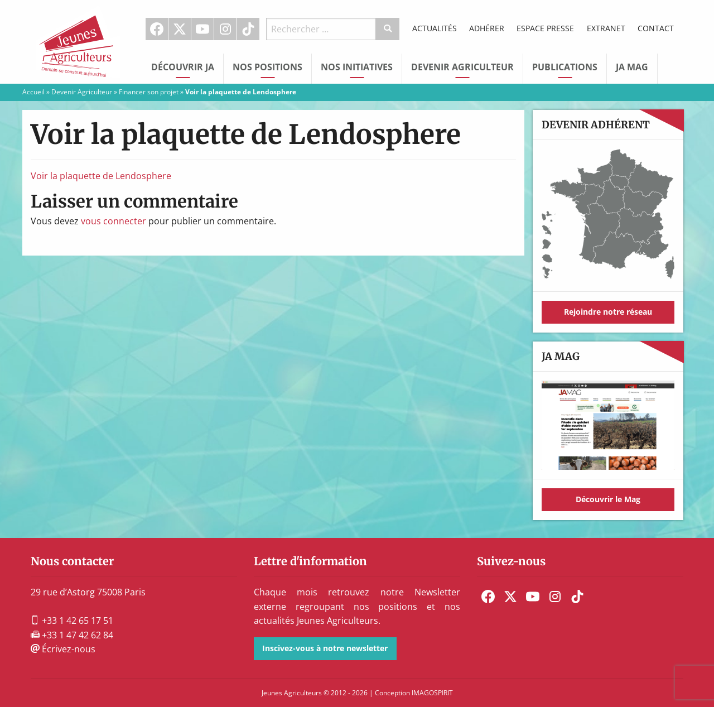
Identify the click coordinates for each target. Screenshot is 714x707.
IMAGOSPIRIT (432, 693)
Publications (564, 67)
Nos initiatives (357, 67)
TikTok (248, 29)
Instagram (225, 29)
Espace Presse (545, 28)
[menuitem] (157, 29)
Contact (656, 28)
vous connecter (113, 221)
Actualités (434, 28)
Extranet (606, 28)
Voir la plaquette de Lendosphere (101, 176)
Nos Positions (267, 67)
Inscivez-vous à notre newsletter (325, 648)
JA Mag (632, 67)
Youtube (202, 29)
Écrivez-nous (63, 649)
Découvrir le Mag (608, 499)
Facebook (157, 29)
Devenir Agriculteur (462, 67)
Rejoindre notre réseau (608, 311)
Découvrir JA (182, 67)
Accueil (33, 92)
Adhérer (486, 28)
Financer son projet (148, 92)
